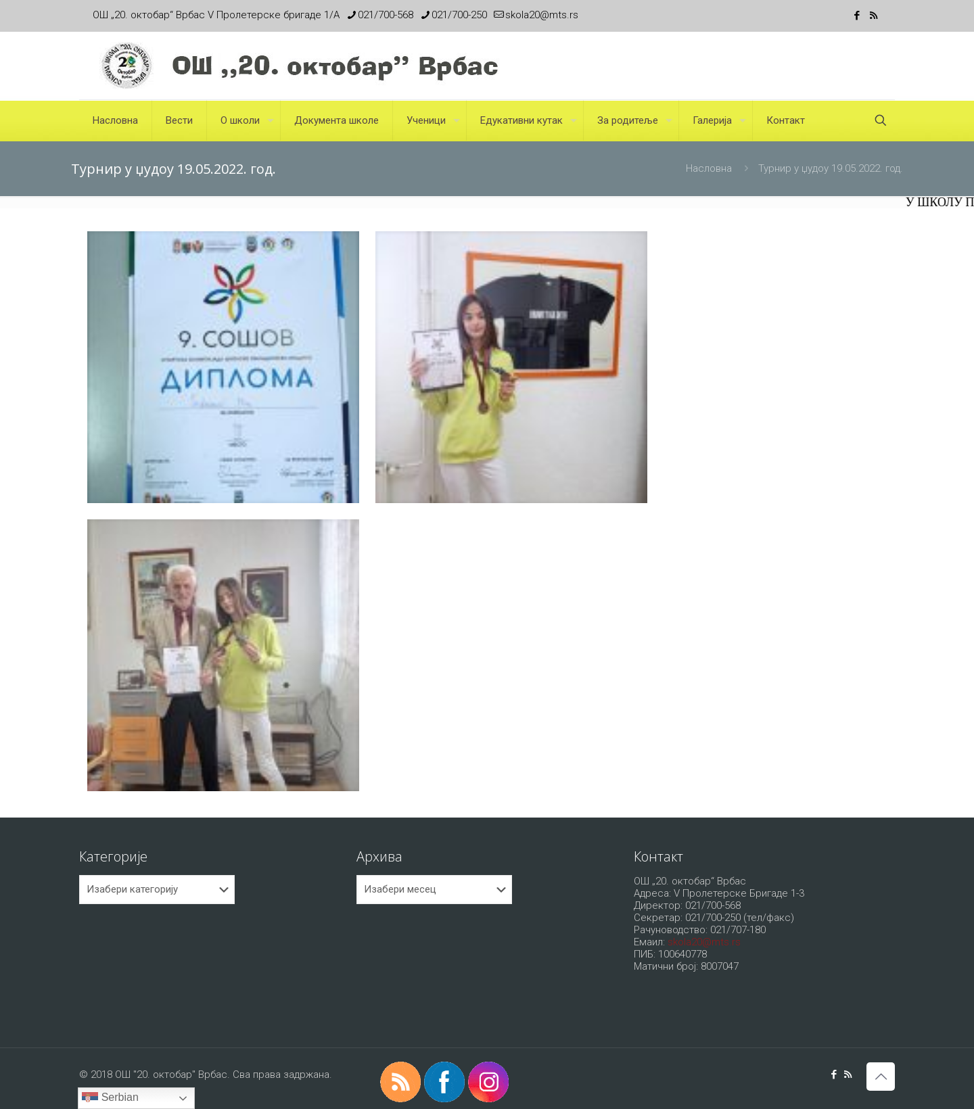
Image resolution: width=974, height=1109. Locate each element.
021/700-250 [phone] (459, 15)
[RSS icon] (873, 15)
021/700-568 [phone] (385, 15)
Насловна (709, 168)
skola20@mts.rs (704, 942)
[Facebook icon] (857, 15)
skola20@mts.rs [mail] (541, 15)
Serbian (110, 1098)
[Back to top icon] (880, 1076)
